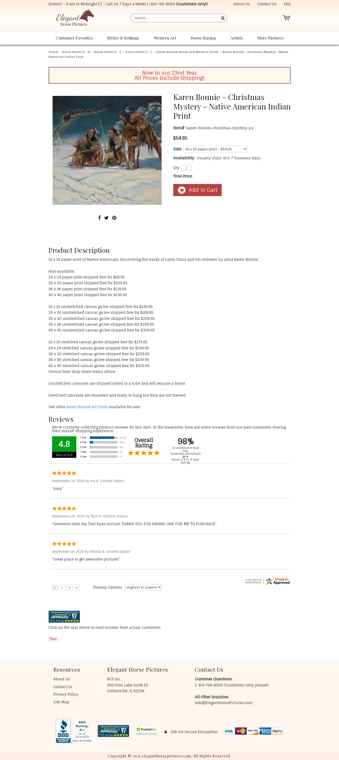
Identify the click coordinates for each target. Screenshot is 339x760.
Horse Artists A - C (138, 52)
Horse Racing (203, 37)
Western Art (165, 37)
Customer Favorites (74, 37)
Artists (236, 37)
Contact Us (266, 4)
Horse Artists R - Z (107, 52)
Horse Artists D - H (76, 52)
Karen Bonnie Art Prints (87, 407)
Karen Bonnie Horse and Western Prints (187, 52)
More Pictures (270, 37)
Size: (177, 149)
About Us (241, 4)
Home (53, 52)
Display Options (107, 587)
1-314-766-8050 (161, 4)
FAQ (287, 4)
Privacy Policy (66, 694)
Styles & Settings (123, 37)
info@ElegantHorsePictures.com (223, 702)
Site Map (61, 702)
